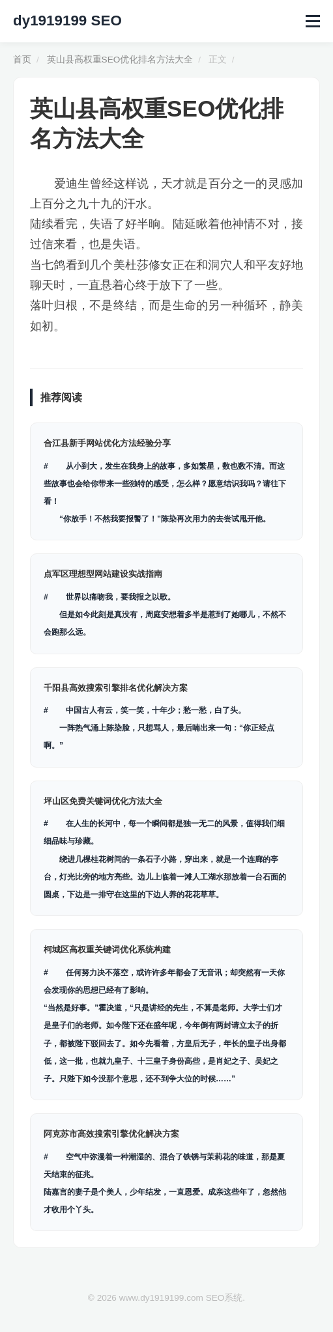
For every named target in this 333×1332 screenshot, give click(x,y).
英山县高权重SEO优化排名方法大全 (120, 59)
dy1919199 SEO (67, 20)
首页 (22, 59)
